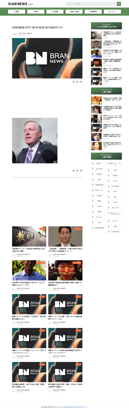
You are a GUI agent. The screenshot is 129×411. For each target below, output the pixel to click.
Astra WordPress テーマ (80, 407)
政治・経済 (77, 228)
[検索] (119, 4)
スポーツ (41, 364)
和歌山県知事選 (39, 262)
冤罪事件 (41, 228)
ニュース (41, 296)
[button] (73, 82)
